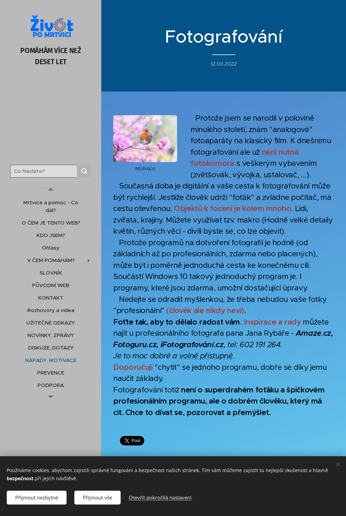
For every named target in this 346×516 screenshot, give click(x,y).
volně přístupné (206, 356)
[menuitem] (50, 206)
